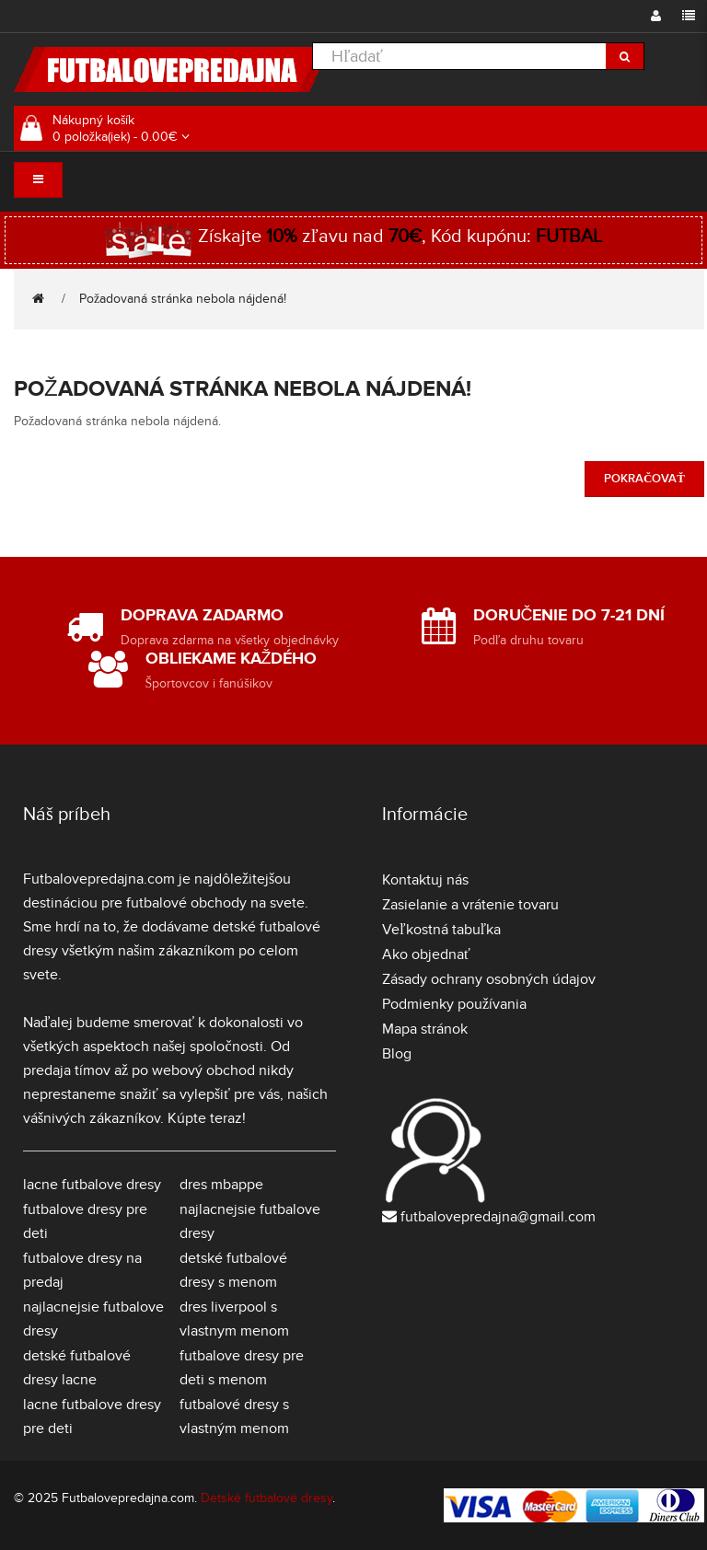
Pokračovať (644, 478)
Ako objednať (426, 954)
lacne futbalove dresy (92, 1184)
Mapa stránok (425, 1029)
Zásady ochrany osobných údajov (489, 979)
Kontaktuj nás (425, 880)
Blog (396, 1054)
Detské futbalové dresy (266, 1498)
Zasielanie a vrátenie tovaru (470, 905)
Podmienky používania (454, 1004)
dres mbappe (221, 1184)
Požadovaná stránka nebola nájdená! (182, 299)
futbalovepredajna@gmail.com (498, 1217)
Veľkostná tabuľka (441, 929)
